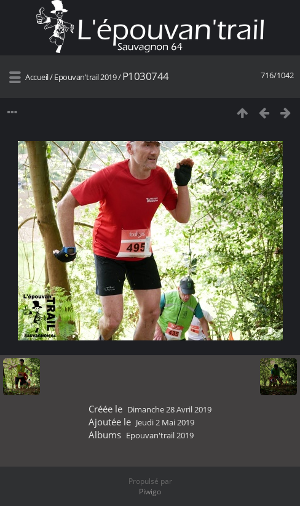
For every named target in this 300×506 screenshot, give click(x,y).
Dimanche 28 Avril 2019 (169, 409)
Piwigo (150, 491)
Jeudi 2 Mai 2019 (165, 422)
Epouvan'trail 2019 (85, 76)
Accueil (37, 76)
